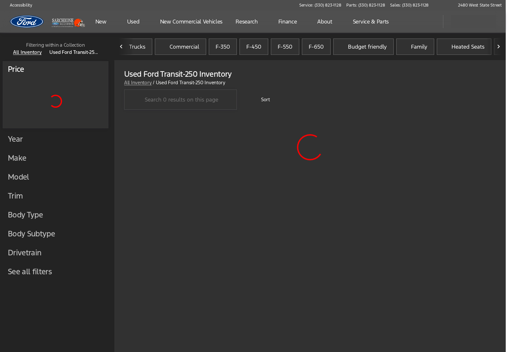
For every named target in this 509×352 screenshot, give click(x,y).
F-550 (285, 48)
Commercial (180, 48)
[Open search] (430, 21)
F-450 (253, 48)
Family (415, 48)
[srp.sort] (262, 102)
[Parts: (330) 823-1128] (365, 5)
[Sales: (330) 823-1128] (409, 5)
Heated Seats (464, 48)
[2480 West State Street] (477, 5)
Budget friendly (363, 48)
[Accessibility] (18, 5)
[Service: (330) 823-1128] (320, 5)
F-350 (223, 48)
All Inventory (138, 84)
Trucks (133, 48)
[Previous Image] (121, 49)
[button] (443, 5)
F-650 (316, 48)
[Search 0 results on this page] (180, 102)
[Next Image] (498, 49)
